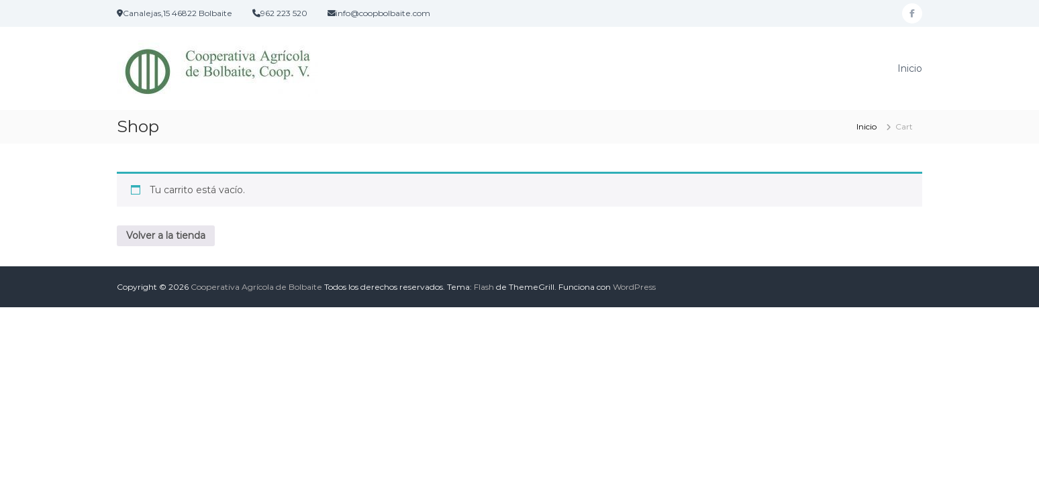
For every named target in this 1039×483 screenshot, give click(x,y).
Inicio (909, 68)
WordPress (634, 287)
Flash (484, 287)
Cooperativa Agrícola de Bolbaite (256, 287)
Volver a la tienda (165, 235)
